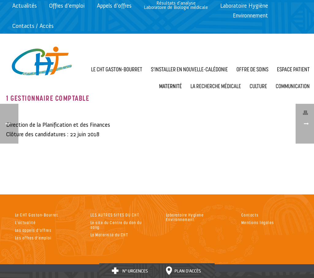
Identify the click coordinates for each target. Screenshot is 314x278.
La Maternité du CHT (109, 234)
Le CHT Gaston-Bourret (36, 214)
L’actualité (25, 222)
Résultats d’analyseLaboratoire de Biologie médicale (176, 5)
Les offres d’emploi (33, 237)
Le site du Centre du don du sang (116, 225)
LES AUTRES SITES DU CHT (115, 214)
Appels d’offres (114, 5)
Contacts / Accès (33, 25)
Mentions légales (257, 222)
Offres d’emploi (67, 5)
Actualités (24, 5)
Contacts (250, 214)
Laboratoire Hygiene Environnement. (185, 217)
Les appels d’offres (33, 230)
